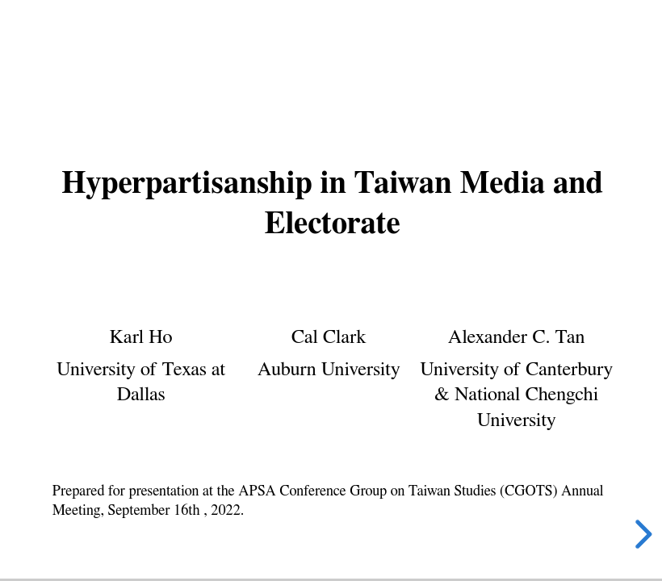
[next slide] (641, 534)
